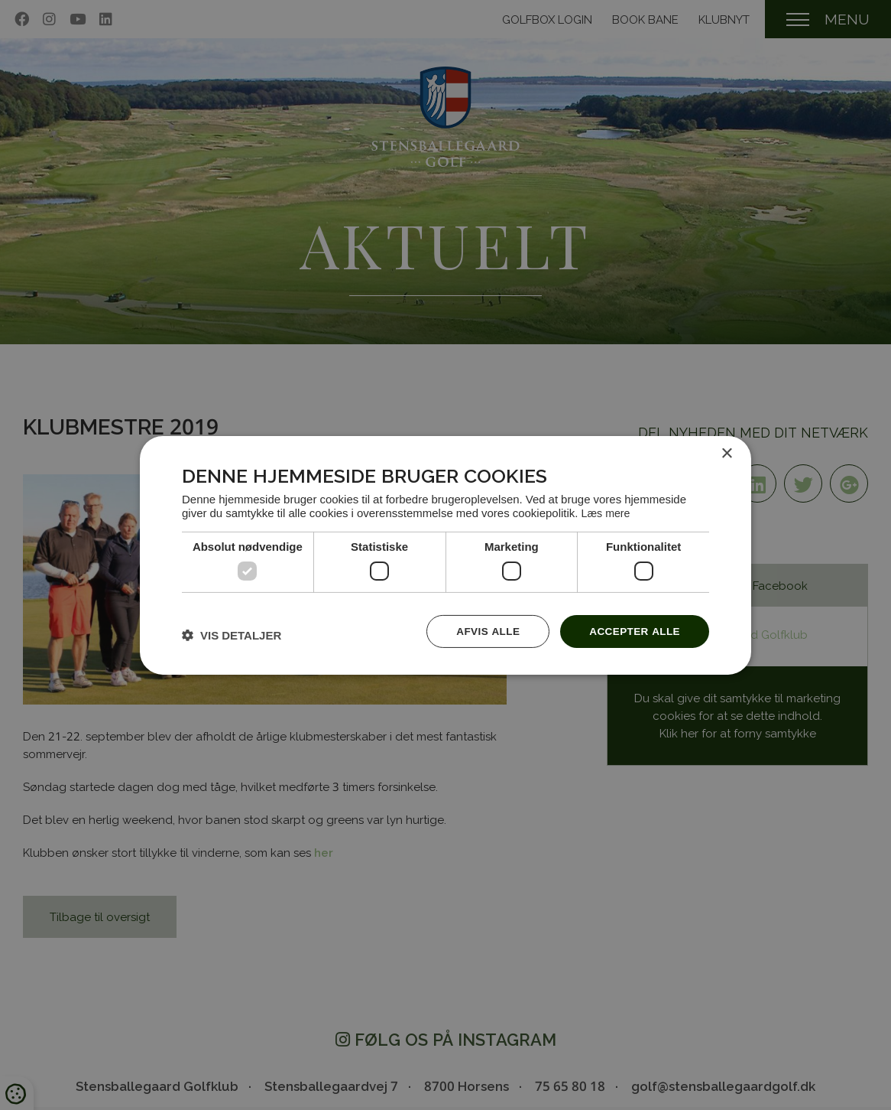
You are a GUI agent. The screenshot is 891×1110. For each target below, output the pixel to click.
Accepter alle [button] (633, 630)
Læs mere (607, 512)
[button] (231, 634)
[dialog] (445, 555)
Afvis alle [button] (484, 630)
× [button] (726, 453)
